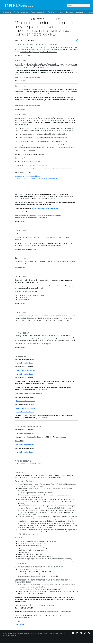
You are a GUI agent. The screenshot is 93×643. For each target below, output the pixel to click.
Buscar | (70, 5)
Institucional (7, 12)
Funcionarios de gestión (55, 12)
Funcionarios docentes (38, 12)
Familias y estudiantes (21, 12)
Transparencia (80, 12)
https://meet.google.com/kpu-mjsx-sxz (44, 165)
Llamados (69, 12)
